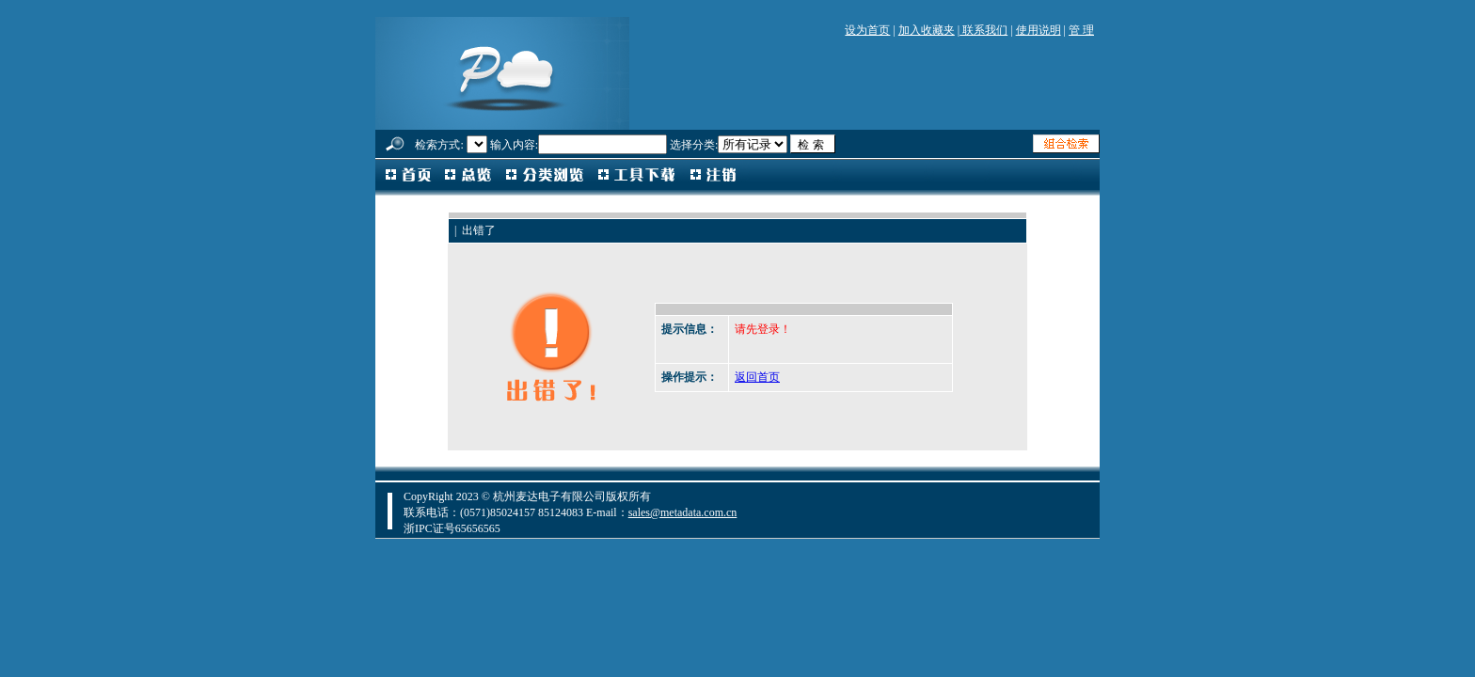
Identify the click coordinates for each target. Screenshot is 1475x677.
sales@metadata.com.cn (683, 512)
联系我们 (983, 30)
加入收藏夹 (926, 30)
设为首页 (867, 30)
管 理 (1081, 30)
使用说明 (1038, 30)
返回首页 (757, 377)
